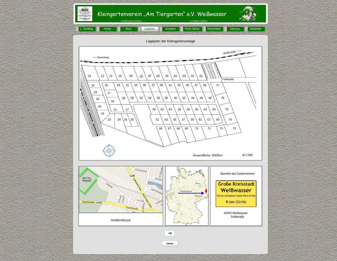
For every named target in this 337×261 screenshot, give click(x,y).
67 (169, 128)
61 (200, 119)
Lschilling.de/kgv (198, 21)
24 (119, 119)
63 (208, 119)
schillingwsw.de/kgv (131, 21)
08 (141, 76)
